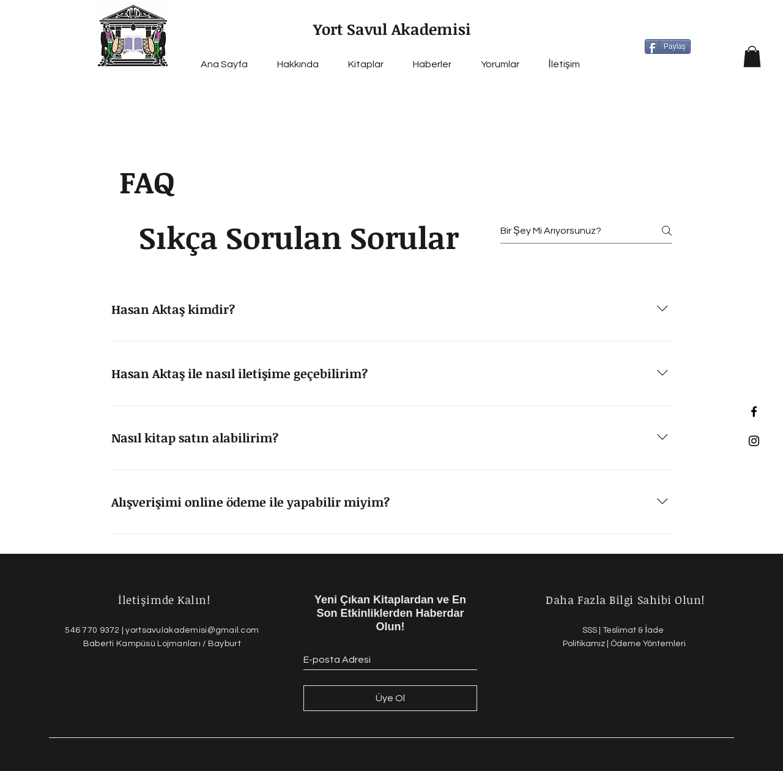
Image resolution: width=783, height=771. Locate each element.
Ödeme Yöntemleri (648, 643)
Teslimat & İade (634, 630)
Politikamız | (586, 643)
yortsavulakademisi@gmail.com (192, 630)
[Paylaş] (668, 46)
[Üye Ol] (390, 698)
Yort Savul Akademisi (392, 28)
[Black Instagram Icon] (754, 441)
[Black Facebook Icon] (754, 411)
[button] (752, 56)
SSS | (592, 630)
